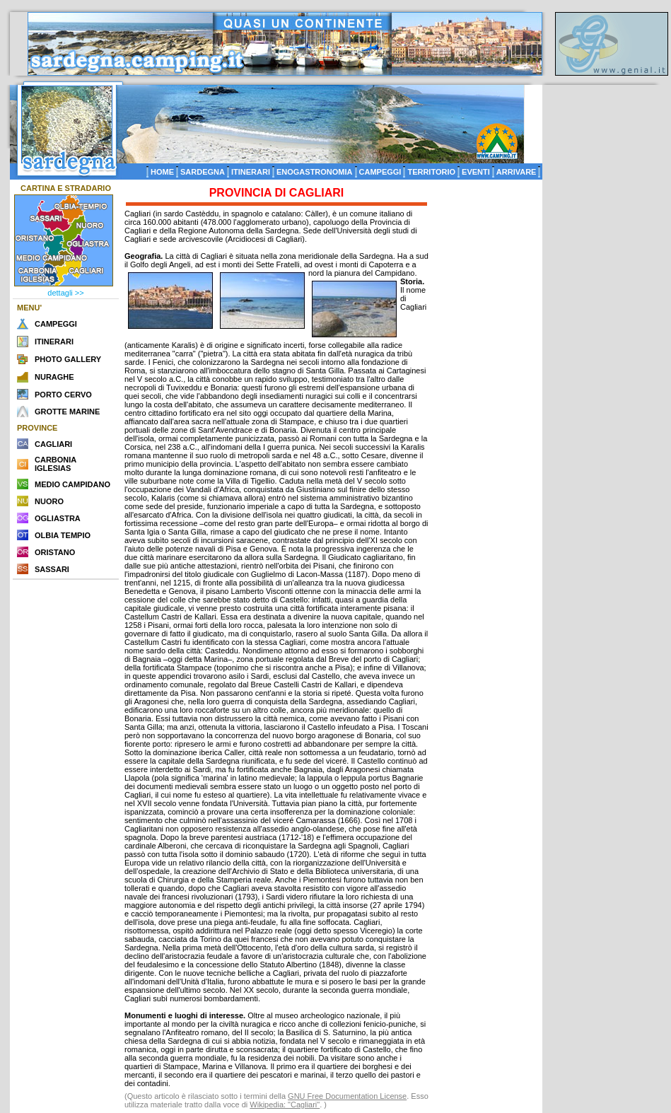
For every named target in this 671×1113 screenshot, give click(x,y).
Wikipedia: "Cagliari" (285, 1104)
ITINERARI (250, 172)
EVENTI (476, 172)
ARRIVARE (516, 172)
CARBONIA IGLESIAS (55, 463)
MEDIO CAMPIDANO (72, 484)
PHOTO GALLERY (68, 359)
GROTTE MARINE (67, 411)
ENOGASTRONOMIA (314, 172)
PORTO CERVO (63, 394)
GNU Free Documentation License (347, 1096)
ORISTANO (55, 552)
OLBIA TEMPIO (63, 535)
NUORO (49, 501)
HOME (162, 172)
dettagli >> (65, 293)
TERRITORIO (431, 172)
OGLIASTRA (58, 518)
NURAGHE (54, 377)
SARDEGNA (202, 172)
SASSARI (52, 569)
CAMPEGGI (380, 172)
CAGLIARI (53, 444)
